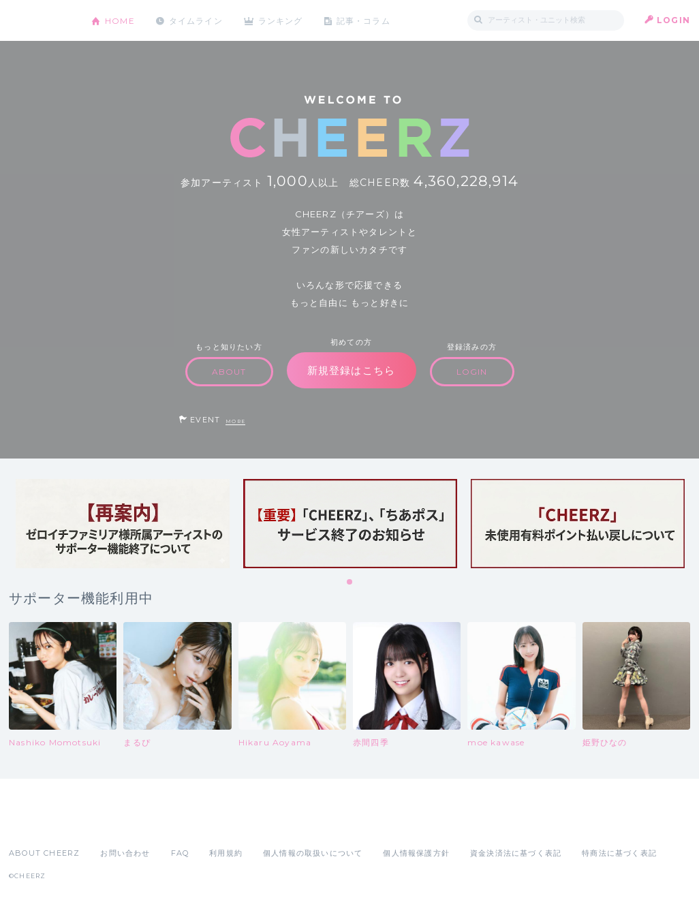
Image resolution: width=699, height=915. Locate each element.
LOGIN (673, 20)
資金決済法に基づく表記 (515, 853)
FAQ (180, 853)
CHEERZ (40, 21)
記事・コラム (365, 20)
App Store (40, 823)
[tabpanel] (123, 523)
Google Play (112, 823)
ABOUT (229, 372)
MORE (235, 421)
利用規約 (226, 853)
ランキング (282, 20)
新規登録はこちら (351, 370)
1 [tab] (350, 582)
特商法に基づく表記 (619, 853)
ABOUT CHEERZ (44, 853)
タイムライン (196, 20)
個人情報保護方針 (416, 853)
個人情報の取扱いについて (312, 853)
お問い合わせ (125, 853)
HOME (120, 20)
